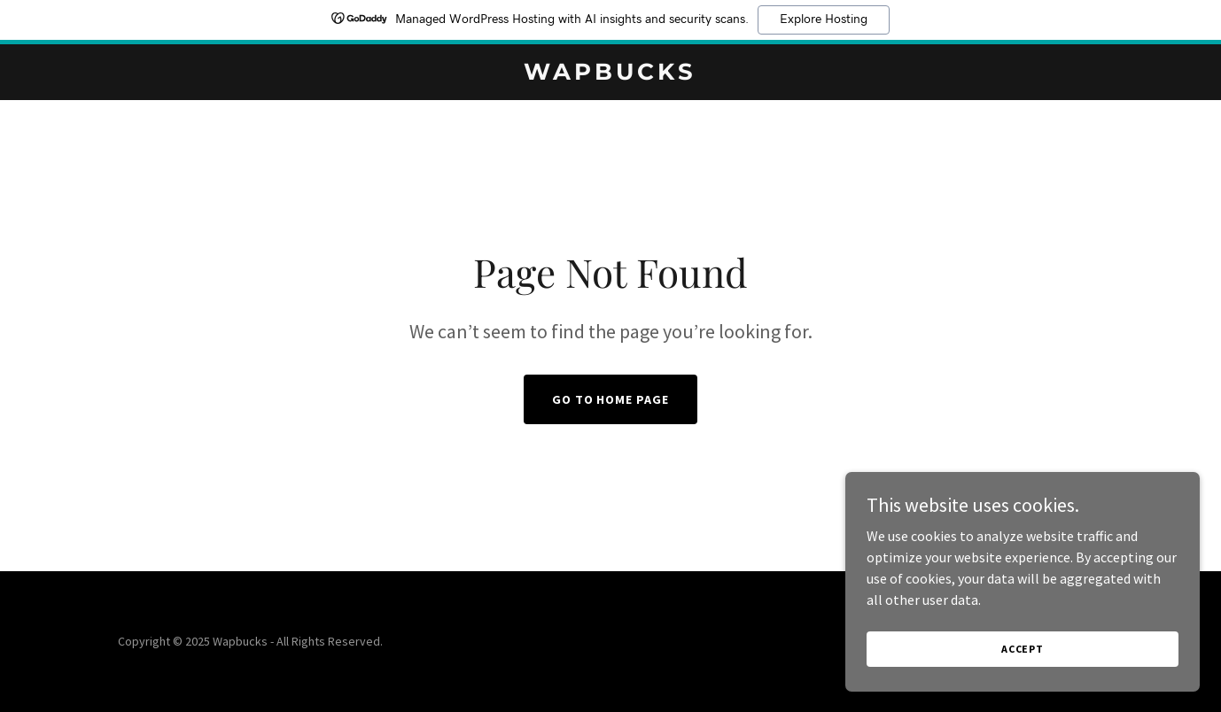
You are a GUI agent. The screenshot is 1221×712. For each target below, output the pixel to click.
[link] (610, 74)
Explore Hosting (823, 19)
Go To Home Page (611, 399)
